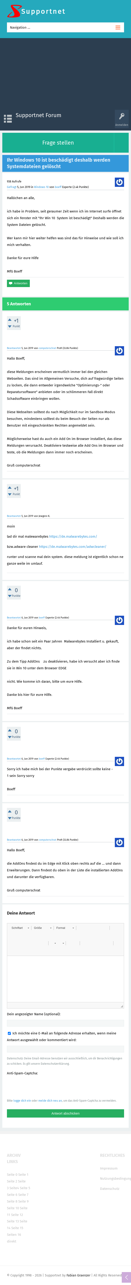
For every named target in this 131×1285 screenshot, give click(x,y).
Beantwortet (14, 348)
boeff (58, 187)
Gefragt (11, 187)
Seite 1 (23, 1175)
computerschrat (47, 348)
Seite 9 (23, 1201)
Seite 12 (17, 1215)
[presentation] (42, 1087)
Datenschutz (109, 1189)
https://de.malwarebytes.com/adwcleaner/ (73, 547)
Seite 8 (12, 1201)
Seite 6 (12, 1195)
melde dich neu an (50, 1100)
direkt (11, 1241)
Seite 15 (17, 1228)
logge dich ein (22, 1100)
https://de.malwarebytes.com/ (73, 536)
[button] (20, 928)
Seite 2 (12, 1181)
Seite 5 (25, 1188)
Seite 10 (13, 1208)
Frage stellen (58, 142)
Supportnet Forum (38, 115)
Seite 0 (12, 1175)
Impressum (109, 1168)
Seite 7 (23, 1195)
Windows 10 (41, 187)
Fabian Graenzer (78, 1275)
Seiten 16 (14, 1235)
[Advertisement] (65, 75)
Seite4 (14, 1188)
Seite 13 (13, 1221)
